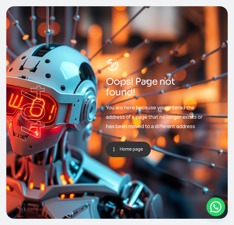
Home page (131, 149)
